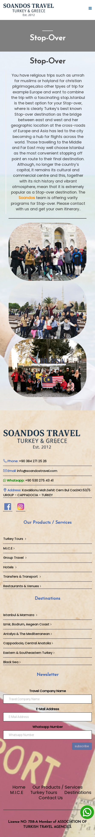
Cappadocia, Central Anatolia (28, 643)
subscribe (82, 746)
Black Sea (11, 662)
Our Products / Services (57, 787)
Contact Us (51, 798)
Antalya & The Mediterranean (27, 634)
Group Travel (14, 557)
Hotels (9, 567)
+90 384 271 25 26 (33, 461)
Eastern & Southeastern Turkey (28, 652)
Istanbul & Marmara (20, 615)
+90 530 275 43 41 (39, 480)
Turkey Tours (14, 538)
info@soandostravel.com (37, 471)
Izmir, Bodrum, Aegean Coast (27, 624)
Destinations (77, 792)
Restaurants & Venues (22, 586)
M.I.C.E (9, 548)
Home (18, 787)
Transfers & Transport (22, 576)
